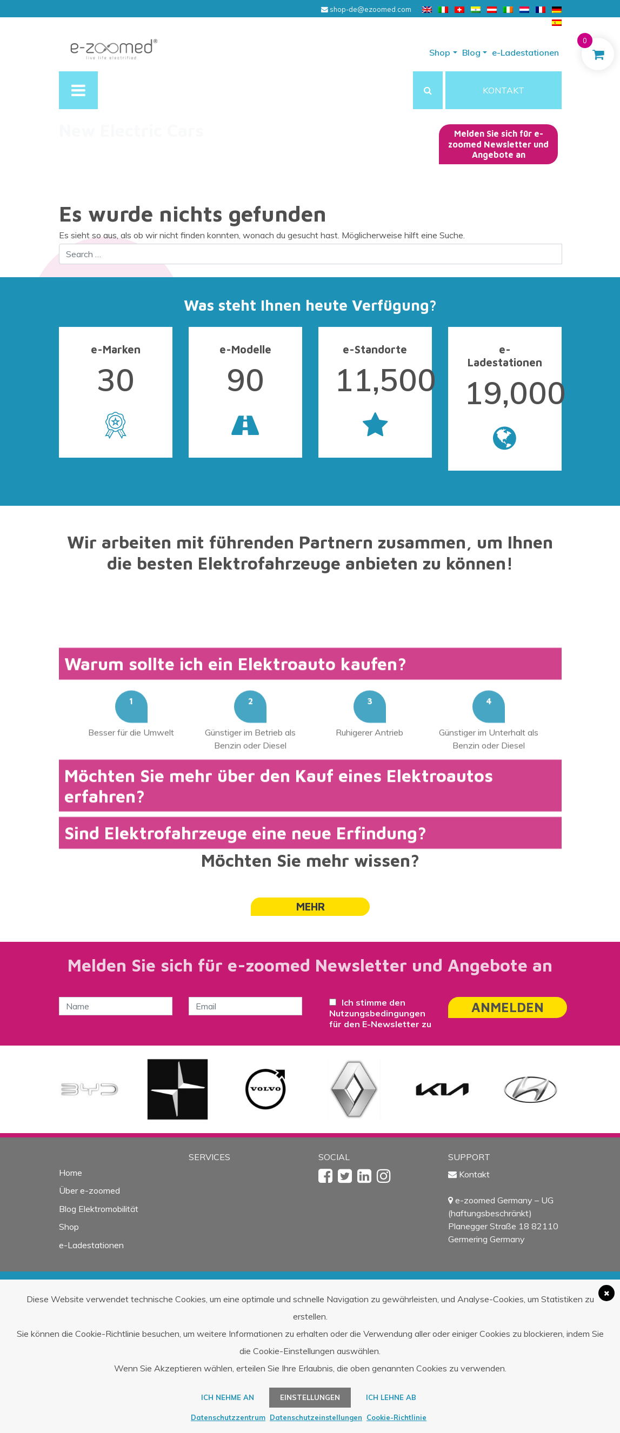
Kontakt (474, 1174)
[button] (428, 90)
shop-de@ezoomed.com (366, 9)
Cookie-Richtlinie (396, 1417)
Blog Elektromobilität (98, 1208)
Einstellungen (310, 1397)
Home (70, 1172)
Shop (439, 52)
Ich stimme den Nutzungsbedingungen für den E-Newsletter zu (380, 1013)
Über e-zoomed (89, 1190)
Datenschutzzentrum (228, 1417)
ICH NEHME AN (227, 1397)
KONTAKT (503, 90)
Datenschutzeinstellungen (316, 1417)
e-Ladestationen (525, 52)
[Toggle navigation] (78, 90)
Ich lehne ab (391, 1397)
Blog (471, 52)
